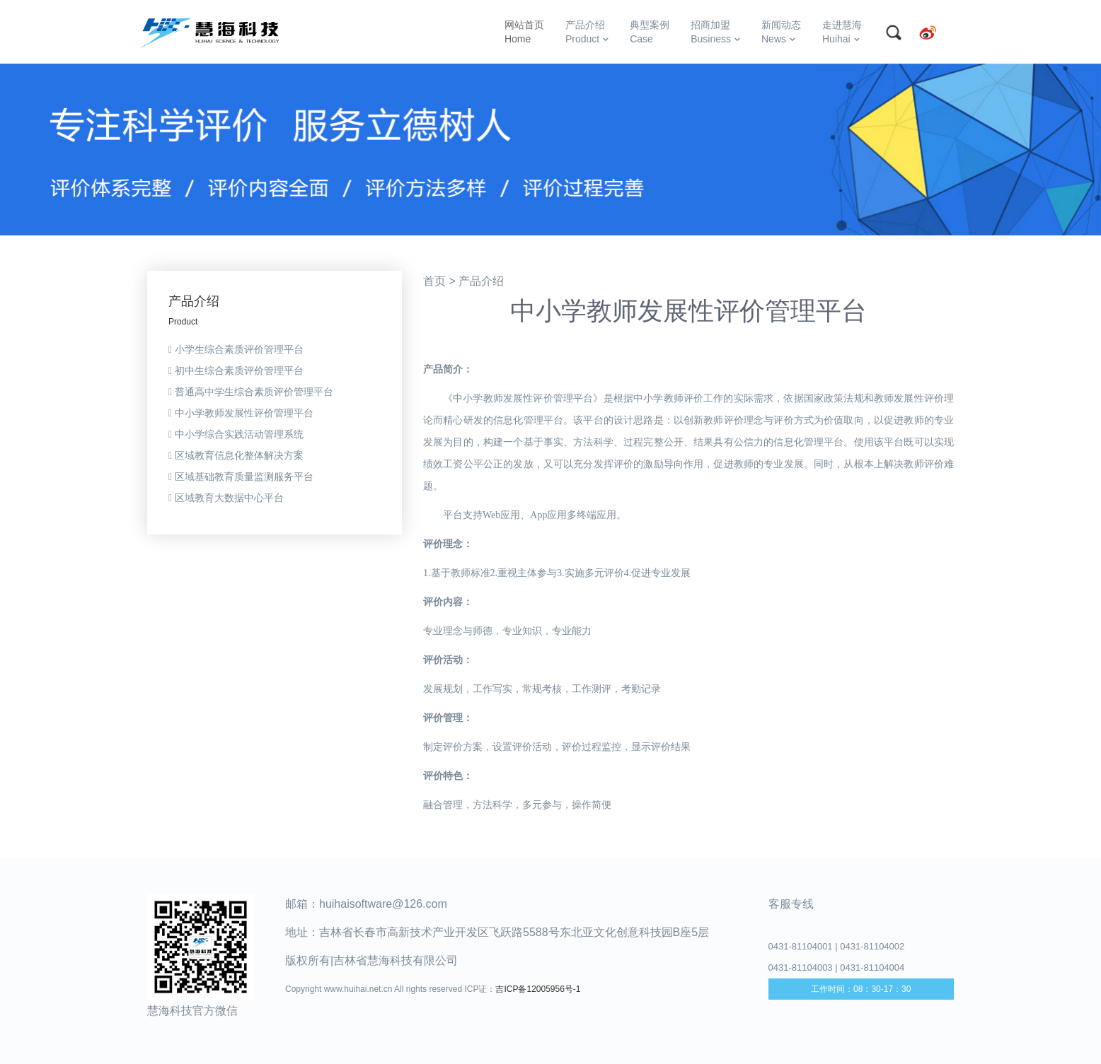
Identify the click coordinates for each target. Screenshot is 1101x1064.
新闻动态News (781, 32)
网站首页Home (524, 32)
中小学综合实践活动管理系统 (236, 434)
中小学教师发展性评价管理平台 (240, 413)
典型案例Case (649, 32)
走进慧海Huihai (842, 32)
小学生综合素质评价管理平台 (236, 349)
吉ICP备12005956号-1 (537, 989)
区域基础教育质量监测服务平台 (240, 476)
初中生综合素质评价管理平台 (236, 370)
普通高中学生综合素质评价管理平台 (250, 391)
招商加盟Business (715, 32)
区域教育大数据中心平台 (226, 497)
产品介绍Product (587, 32)
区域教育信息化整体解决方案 (236, 455)
